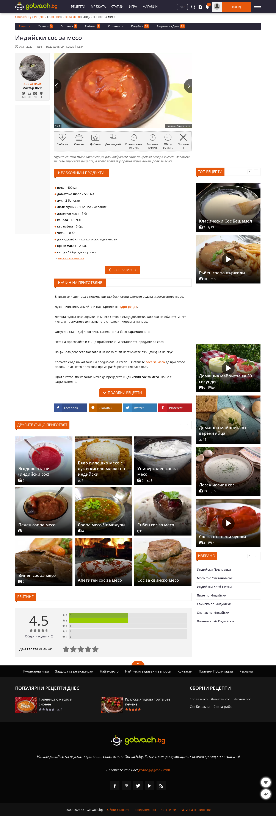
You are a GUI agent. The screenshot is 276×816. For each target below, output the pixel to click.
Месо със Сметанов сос (214, 578)
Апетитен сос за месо (100, 580)
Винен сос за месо (37, 575)
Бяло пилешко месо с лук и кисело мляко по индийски (101, 468)
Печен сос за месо (37, 525)
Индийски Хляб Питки (214, 587)
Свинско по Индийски (214, 604)
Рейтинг (92, 26)
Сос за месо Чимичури (101, 525)
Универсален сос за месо (157, 471)
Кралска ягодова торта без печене (147, 702)
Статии (117, 6)
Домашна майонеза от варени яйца (222, 430)
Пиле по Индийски (211, 595)
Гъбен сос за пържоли (222, 273)
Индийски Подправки (214, 569)
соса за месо (155, 362)
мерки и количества (71, 258)
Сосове (54, 17)
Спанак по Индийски (213, 612)
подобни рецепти (125, 392)
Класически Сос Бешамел (225, 221)
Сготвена (69, 26)
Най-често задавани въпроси (148, 671)
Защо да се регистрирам (74, 671)
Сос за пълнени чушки (222, 536)
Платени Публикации (216, 671)
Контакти (185, 671)
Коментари (115, 26)
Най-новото (109, 671)
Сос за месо (71, 17)
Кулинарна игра (36, 671)
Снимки (45, 26)
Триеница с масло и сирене (55, 702)
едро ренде (128, 307)
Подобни (140, 26)
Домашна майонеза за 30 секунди (225, 378)
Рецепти (78, 6)
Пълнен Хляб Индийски (215, 621)
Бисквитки (168, 810)
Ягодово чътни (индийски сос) (34, 471)
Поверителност (144, 810)
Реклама (246, 671)
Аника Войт (32, 84)
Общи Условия (118, 810)
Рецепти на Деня (171, 26)
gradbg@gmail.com (154, 770)
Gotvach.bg (23, 17)
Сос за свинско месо (158, 580)
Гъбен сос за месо (155, 525)
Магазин (150, 6)
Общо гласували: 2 (39, 636)
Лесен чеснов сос (216, 485)
